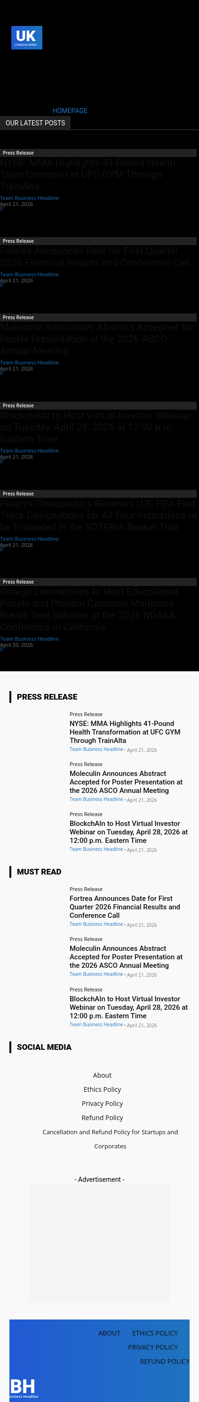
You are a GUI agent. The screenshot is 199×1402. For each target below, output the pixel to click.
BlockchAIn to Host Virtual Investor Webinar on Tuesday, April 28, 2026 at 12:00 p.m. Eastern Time (95, 427)
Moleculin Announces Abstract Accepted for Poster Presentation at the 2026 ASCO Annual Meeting (96, 339)
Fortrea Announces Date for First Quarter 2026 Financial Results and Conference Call (95, 256)
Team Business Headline (29, 197)
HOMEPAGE (70, 111)
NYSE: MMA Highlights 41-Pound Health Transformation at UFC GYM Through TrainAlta (87, 174)
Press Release (18, 152)
